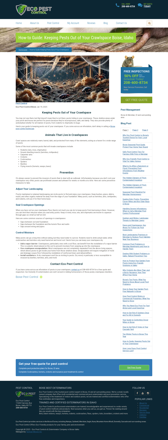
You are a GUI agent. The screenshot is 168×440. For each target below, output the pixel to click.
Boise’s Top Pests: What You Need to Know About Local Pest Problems (136, 282)
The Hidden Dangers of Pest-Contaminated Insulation (135, 179)
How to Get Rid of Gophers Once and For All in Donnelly (136, 314)
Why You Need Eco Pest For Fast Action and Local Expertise (136, 307)
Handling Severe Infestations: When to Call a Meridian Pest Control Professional (135, 211)
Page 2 (135, 130)
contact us (75, 270)
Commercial (144, 405)
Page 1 (125, 130)
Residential (144, 408)
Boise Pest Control (27, 277)
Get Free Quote (134, 367)
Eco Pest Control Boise (26, 107)
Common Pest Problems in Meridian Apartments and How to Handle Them (136, 246)
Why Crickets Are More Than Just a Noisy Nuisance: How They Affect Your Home (136, 272)
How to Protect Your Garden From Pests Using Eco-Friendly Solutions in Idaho (136, 263)
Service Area (144, 412)
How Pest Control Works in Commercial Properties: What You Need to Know (136, 298)
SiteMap (142, 417)
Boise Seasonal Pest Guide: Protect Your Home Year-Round (135, 146)
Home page (23, 50)
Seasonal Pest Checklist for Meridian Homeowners (134, 193)
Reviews (91, 23)
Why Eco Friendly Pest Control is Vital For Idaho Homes (136, 160)
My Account (73, 23)
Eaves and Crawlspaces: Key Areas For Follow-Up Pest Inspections (134, 227)
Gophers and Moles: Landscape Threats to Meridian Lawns (135, 219)
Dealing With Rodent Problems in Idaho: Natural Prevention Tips (136, 255)
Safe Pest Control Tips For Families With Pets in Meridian (135, 153)
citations (142, 415)
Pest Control (53, 23)
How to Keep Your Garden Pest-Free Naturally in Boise (136, 290)
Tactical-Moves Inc (34, 432)
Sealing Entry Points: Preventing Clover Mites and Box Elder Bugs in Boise (136, 201)
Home (19, 23)
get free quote (136, 100)
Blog (105, 23)
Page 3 (145, 130)
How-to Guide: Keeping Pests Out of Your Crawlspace (136, 342)
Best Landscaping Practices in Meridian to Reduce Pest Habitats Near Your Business (136, 237)
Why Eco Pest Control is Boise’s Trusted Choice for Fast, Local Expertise (136, 137)
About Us (34, 23)
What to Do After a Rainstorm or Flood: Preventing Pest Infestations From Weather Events (135, 169)
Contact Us (121, 23)
